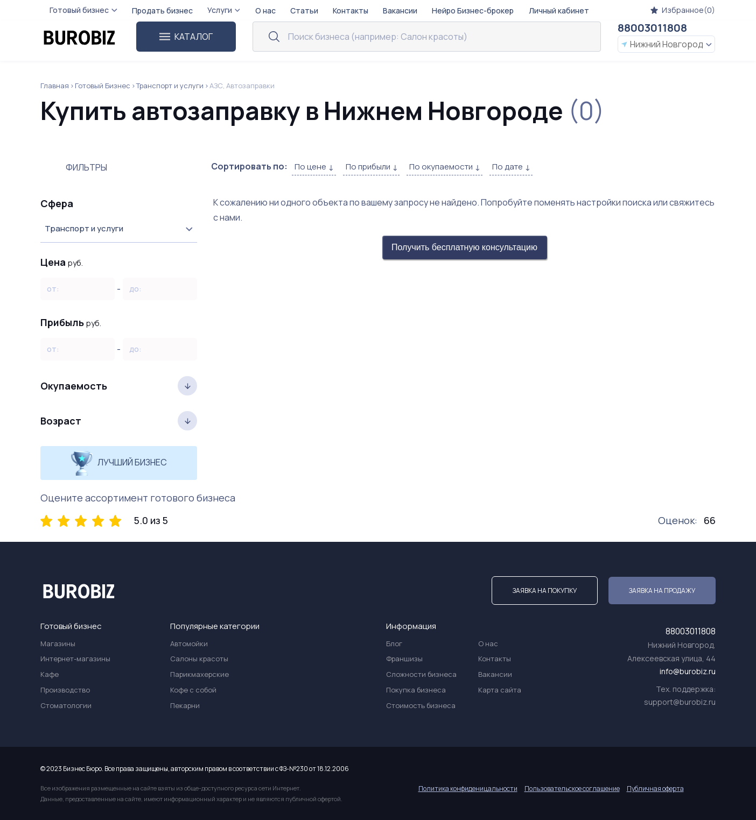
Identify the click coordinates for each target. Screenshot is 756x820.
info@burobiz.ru (688, 671)
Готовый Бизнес (102, 85)
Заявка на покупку (545, 590)
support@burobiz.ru (680, 702)
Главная (54, 85)
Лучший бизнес (119, 463)
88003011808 (652, 27)
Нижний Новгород (666, 44)
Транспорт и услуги (170, 85)
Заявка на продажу (662, 590)
